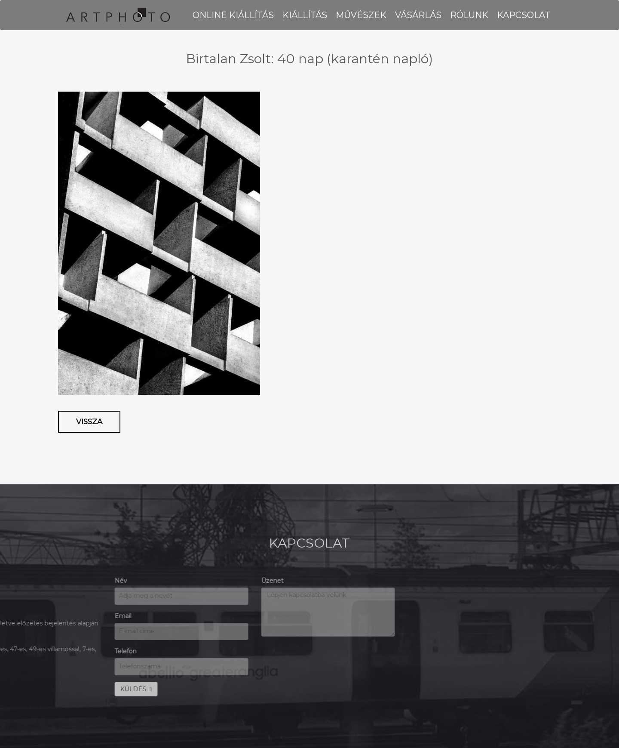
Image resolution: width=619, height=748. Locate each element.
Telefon (23, 651)
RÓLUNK (469, 15)
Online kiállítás (233, 15)
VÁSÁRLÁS (418, 15)
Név (18, 581)
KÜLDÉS (34, 689)
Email (20, 616)
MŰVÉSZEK (361, 15)
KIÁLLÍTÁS (304, 15)
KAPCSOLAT (523, 15)
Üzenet (170, 581)
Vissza (89, 421)
